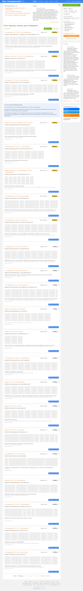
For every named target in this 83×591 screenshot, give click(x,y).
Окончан (48, 575)
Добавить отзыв (67, 101)
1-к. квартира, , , (18, 32)
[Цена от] (67, 18)
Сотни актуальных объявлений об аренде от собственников (15, 8)
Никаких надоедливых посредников (13, 11)
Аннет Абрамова (71, 47)
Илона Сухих (70, 89)
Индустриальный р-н (68, 24)
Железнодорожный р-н (69, 22)
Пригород (66, 30)
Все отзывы (76, 101)
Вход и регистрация (75, 1)
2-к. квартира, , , (16, 270)
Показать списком (71, 35)
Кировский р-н (67, 26)
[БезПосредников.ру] (14, 1)
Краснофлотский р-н (68, 27)
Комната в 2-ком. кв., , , (19, 56)
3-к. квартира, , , (16, 80)
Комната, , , (15, 309)
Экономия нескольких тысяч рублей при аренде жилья (17, 13)
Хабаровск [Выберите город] (70, 8)
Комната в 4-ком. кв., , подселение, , (18, 171)
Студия (65, 11)
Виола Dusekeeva (71, 75)
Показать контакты (54, 51)
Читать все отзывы (54, 22)
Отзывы (65, 44)
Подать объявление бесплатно (71, 5)
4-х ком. (73, 12)
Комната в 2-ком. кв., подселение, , (19, 122)
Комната (70, 11)
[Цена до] (75, 18)
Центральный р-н (68, 29)
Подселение (66, 14)
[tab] (48, 29)
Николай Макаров (41, 8)
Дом (75, 11)
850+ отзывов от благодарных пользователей (15, 15)
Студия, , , (14, 382)
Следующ (42, 575)
